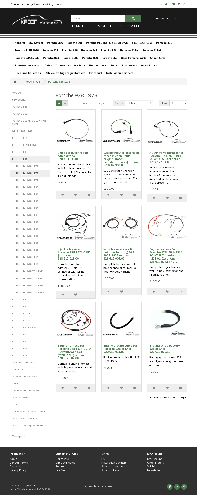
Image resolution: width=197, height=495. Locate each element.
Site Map (61, 470)
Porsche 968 (90, 58)
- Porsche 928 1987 (25, 236)
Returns (60, 466)
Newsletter (154, 470)
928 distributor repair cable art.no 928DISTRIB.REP (73, 156)
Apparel (20, 42)
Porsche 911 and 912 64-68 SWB (107, 42)
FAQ (104, 459)
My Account (154, 459)
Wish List (153, 466)
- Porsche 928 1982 (25, 201)
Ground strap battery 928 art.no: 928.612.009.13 (164, 349)
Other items (157, 58)
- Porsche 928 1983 (25, 208)
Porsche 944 (89, 50)
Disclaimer (16, 466)
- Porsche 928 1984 (25, 215)
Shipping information (114, 466)
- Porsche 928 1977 (25, 166)
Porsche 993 (70, 58)
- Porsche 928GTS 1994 (28, 285)
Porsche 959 (109, 58)
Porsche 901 (74, 42)
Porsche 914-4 (129, 50)
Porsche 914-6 (151, 50)
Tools (114, 65)
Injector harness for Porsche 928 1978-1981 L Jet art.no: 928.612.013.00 (75, 253)
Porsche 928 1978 (59, 81)
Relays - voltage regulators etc (65, 73)
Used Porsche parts (133, 58)
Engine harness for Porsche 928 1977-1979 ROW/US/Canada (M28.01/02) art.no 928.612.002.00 (74, 352)
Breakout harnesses (28, 65)
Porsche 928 (70, 50)
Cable (48, 65)
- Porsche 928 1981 (25, 194)
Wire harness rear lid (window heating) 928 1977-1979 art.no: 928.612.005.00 (118, 253)
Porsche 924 (50, 50)
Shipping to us (110, 470)
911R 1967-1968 (142, 42)
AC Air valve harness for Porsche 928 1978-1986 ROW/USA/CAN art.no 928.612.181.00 (166, 157)
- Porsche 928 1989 (25, 250)
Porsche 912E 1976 (27, 50)
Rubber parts (98, 65)
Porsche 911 (164, 42)
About (13, 459)
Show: (164, 102)
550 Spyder (36, 42)
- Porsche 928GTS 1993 (28, 278)
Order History (155, 462)
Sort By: (119, 102)
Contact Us (63, 459)
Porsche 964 (51, 58)
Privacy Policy (18, 470)
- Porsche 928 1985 (25, 222)
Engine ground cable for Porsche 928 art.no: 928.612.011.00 (120, 349)
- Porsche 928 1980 (25, 187)
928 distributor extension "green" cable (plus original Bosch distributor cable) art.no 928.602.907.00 (121, 159)
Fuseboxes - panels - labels (139, 65)
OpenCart (30, 485)
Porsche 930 (108, 50)
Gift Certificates (65, 462)
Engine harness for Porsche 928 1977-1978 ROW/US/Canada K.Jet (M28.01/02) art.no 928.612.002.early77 (165, 255)
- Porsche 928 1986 (25, 229)
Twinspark (95, 73)
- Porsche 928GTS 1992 (28, 271)
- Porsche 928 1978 (25, 173)
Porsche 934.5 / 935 (27, 58)
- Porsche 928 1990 (25, 257)
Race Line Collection (28, 73)
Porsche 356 (55, 42)
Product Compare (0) (92, 103)
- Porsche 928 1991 (25, 264)
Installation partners (119, 73)
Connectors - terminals (70, 65)
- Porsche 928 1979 (25, 180)
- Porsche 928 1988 (25, 243)
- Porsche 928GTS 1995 (28, 292)
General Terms (19, 462)
